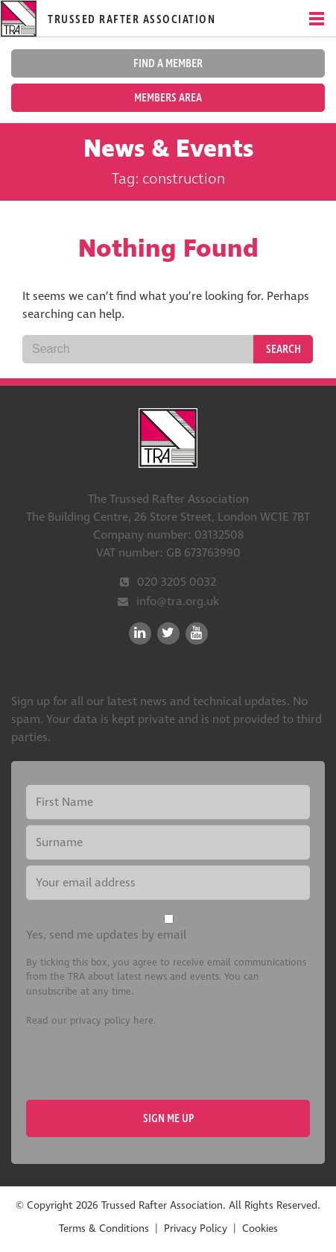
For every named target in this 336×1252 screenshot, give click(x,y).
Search (283, 349)
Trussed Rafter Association (168, 438)
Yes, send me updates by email (106, 935)
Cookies (260, 1228)
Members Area (168, 98)
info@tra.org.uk (177, 601)
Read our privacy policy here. (91, 1020)
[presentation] (139, 1063)
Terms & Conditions (104, 1228)
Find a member (168, 63)
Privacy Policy (195, 1228)
